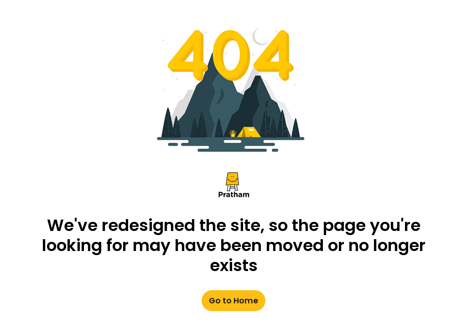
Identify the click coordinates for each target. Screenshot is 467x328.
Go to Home (233, 301)
